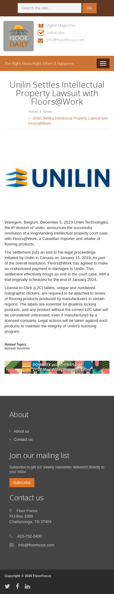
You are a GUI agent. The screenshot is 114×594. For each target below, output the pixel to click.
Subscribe (55, 32)
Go (89, 8)
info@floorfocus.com (65, 39)
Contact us (23, 439)
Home (33, 112)
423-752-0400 (29, 536)
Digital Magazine (60, 25)
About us (21, 431)
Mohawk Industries (17, 348)
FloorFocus (42, 576)
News (47, 112)
